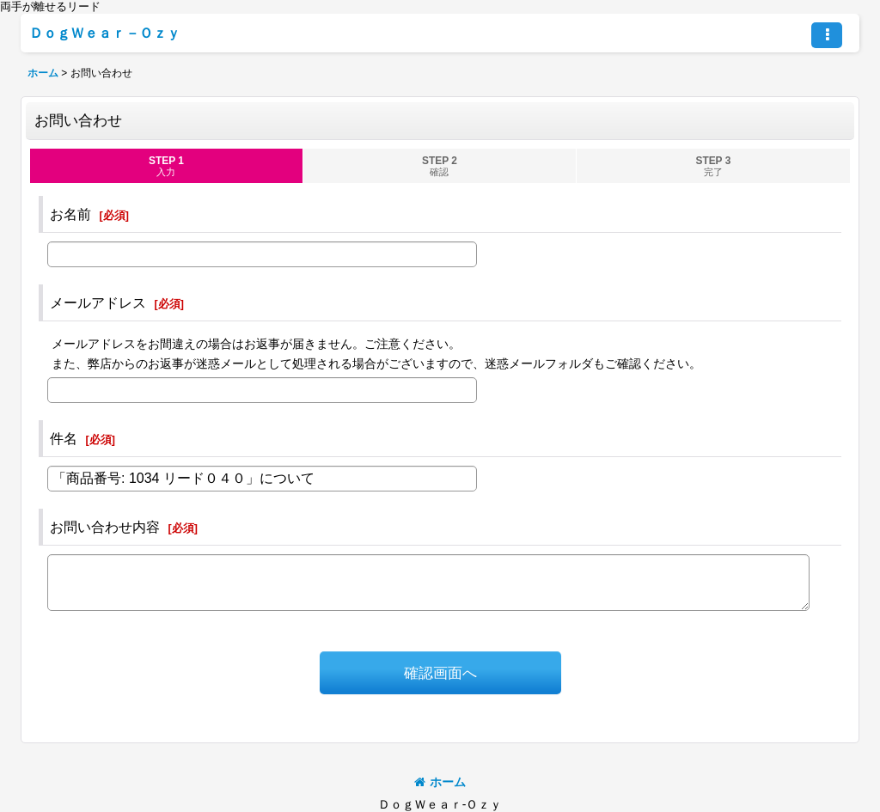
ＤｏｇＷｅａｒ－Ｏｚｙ (104, 32)
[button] (826, 35)
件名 (63, 438)
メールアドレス (98, 302)
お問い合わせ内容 (105, 526)
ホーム (440, 782)
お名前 (70, 214)
